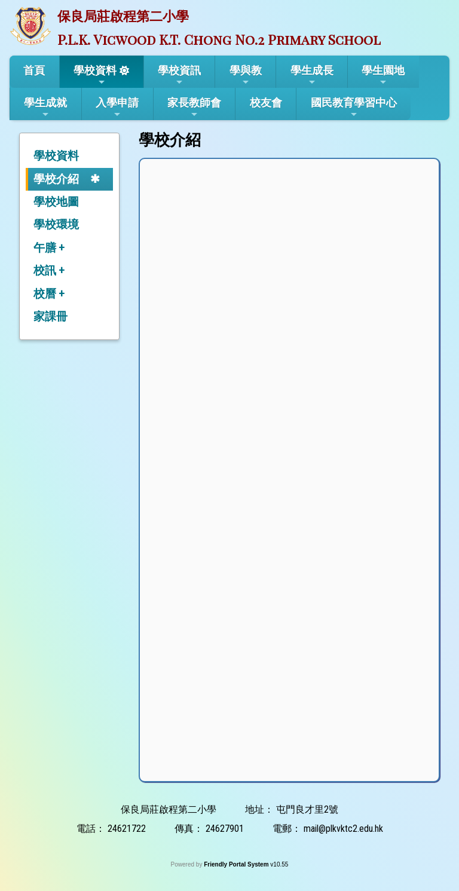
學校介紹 (56, 179)
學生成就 (45, 107)
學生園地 (383, 75)
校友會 (266, 102)
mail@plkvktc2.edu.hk (343, 828)
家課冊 (50, 316)
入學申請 (117, 107)
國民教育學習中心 (354, 107)
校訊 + (49, 270)
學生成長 (311, 75)
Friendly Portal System (237, 864)
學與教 (246, 75)
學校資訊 (179, 75)
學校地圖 (56, 202)
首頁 (34, 70)
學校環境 (56, 224)
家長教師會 (194, 107)
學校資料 (95, 75)
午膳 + (49, 248)
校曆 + (49, 294)
